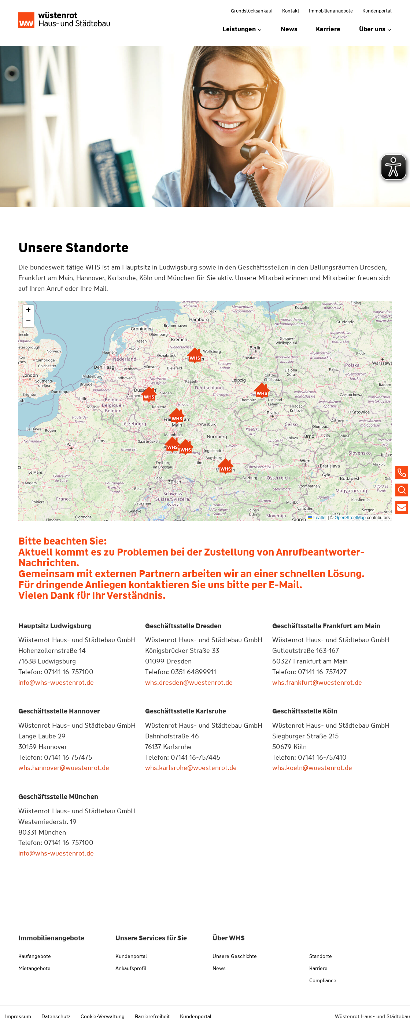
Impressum (18, 1016)
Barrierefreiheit (152, 1016)
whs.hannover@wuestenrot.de (63, 767)
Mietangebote (34, 968)
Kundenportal (377, 11)
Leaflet (317, 517)
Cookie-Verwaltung (103, 1016)
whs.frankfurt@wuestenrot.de (317, 682)
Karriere (328, 29)
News (289, 29)
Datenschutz (55, 1016)
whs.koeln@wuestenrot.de (312, 767)
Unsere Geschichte (235, 956)
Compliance (322, 980)
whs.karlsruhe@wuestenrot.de (191, 767)
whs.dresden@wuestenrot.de (189, 682)
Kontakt (290, 11)
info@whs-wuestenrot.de (56, 682)
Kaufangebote (34, 956)
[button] (225, 466)
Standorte (320, 956)
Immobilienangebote (331, 11)
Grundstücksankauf (252, 11)
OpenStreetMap (350, 517)
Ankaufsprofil (130, 968)
